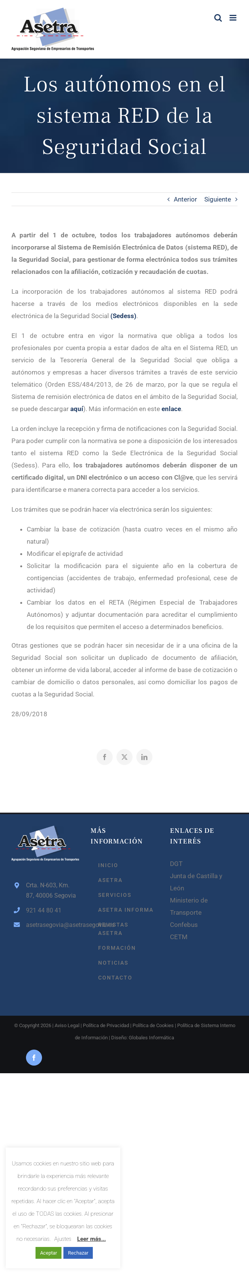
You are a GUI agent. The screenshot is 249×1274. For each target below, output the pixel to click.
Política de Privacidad (106, 1025)
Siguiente (217, 199)
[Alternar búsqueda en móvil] (218, 18)
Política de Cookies (153, 1025)
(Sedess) (123, 316)
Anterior (185, 199)
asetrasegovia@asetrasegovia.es (52, 924)
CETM (179, 937)
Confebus (184, 924)
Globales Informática (151, 1037)
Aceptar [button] (48, 1253)
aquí (76, 409)
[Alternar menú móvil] (234, 18)
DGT (176, 863)
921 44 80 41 (43, 910)
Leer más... (91, 1239)
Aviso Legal (67, 1025)
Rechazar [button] (78, 1253)
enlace (171, 409)
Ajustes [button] (62, 1239)
